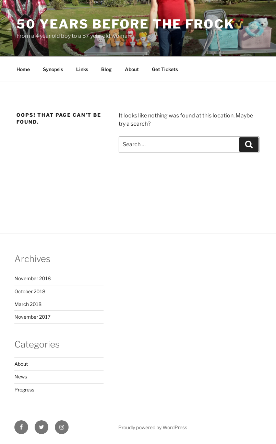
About (132, 69)
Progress (24, 389)
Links (82, 69)
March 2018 (27, 304)
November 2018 (32, 278)
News (20, 376)
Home (23, 69)
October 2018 (29, 291)
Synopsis (53, 69)
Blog (106, 69)
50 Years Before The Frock (125, 24)
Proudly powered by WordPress (152, 427)
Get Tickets (165, 69)
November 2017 (32, 317)
